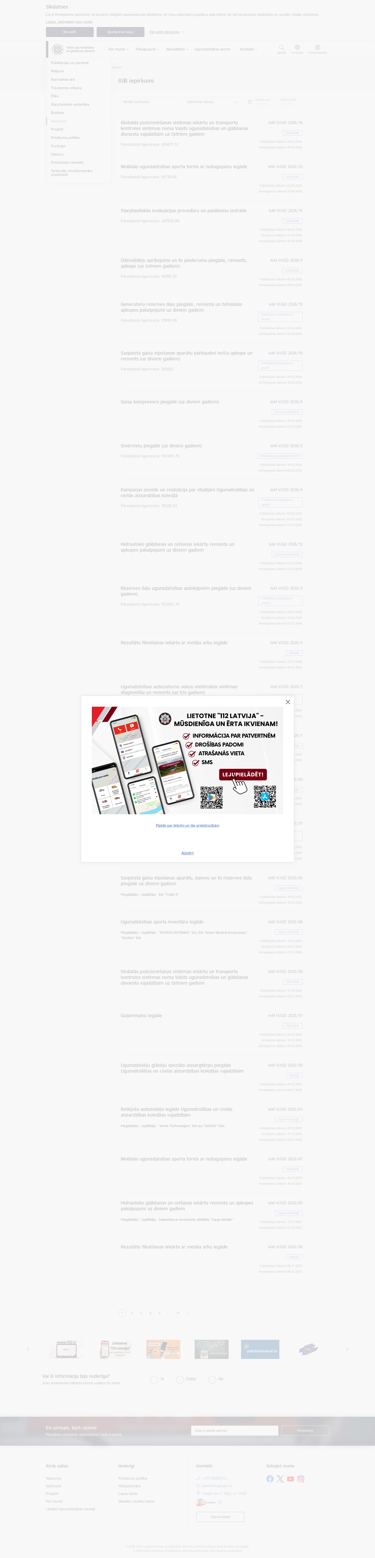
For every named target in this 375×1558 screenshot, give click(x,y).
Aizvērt (188, 853)
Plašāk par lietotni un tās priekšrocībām (187, 825)
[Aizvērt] (288, 702)
